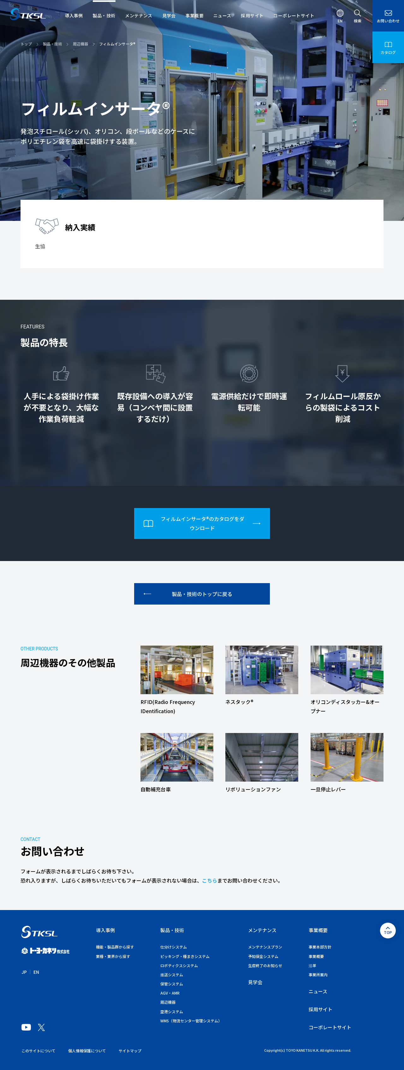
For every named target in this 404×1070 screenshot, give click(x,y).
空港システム (171, 1011)
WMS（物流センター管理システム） (191, 1020)
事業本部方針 (320, 946)
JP (24, 972)
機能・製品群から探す (115, 946)
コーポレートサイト (330, 1027)
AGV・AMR (170, 993)
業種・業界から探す (113, 956)
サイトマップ (130, 1050)
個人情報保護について (87, 1050)
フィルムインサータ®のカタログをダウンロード (202, 523)
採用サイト (320, 1009)
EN (36, 972)
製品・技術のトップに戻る (188, 594)
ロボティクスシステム (179, 965)
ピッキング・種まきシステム (185, 956)
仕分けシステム (173, 946)
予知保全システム (263, 956)
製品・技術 (172, 930)
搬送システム (171, 974)
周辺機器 (167, 1002)
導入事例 (105, 930)
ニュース (318, 991)
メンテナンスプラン (265, 946)
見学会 (255, 982)
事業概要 (318, 930)
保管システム (171, 983)
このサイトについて (38, 1050)
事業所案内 (318, 974)
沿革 (312, 965)
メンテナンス (262, 930)
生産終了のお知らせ (265, 965)
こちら (209, 880)
